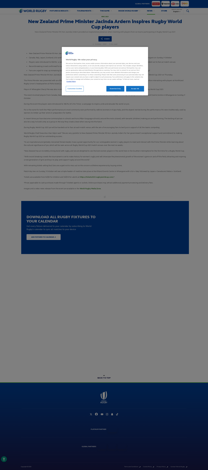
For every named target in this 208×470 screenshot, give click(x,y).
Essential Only (115, 89)
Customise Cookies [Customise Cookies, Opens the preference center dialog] (75, 89)
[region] (105, 71)
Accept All (135, 89)
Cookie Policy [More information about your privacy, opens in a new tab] (71, 81)
